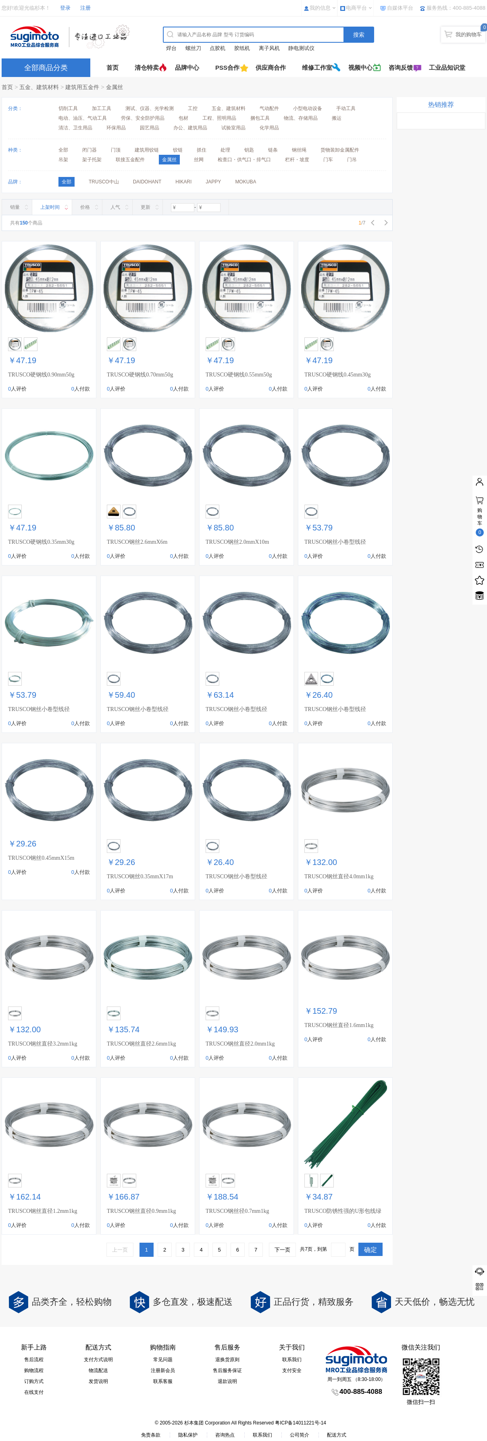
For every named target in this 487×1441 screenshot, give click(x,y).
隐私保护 (188, 1435)
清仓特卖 (147, 67)
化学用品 (269, 128)
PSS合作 (227, 67)
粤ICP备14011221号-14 (300, 1423)
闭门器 (89, 150)
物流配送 (98, 1370)
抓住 (201, 150)
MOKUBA (245, 182)
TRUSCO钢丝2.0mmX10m (237, 542)
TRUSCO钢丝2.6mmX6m (137, 542)
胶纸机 (242, 48)
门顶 (116, 150)
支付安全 (292, 1370)
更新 (145, 207)
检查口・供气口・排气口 (244, 159)
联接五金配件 (130, 159)
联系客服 (163, 1381)
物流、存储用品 (301, 118)
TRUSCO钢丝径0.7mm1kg (237, 1211)
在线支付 (34, 1392)
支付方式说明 (98, 1359)
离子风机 (269, 48)
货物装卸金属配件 (340, 150)
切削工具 (68, 108)
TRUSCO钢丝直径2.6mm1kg (141, 1044)
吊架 (63, 159)
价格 (85, 207)
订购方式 (34, 1381)
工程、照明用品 (219, 118)
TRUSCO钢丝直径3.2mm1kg (42, 1044)
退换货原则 (227, 1359)
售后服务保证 (227, 1370)
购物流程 (34, 1370)
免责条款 (150, 1435)
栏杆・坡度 (297, 159)
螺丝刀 (193, 48)
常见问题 (163, 1359)
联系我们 (292, 1359)
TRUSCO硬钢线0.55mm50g (239, 375)
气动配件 (269, 108)
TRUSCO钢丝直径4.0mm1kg (339, 876)
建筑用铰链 (147, 150)
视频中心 (360, 67)
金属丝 (114, 87)
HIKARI (183, 182)
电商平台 (356, 8)
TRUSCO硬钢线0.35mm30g (41, 542)
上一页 (120, 1250)
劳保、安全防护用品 (142, 118)
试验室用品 (233, 128)
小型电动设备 (307, 108)
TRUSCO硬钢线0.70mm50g (140, 375)
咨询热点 (225, 1435)
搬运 (336, 118)
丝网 (199, 159)
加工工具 (101, 108)
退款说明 (227, 1381)
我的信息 (320, 8)
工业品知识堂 (447, 67)
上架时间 (50, 207)
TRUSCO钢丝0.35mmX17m (140, 876)
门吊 (352, 159)
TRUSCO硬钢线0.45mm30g (337, 375)
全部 (63, 150)
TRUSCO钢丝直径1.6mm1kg (339, 1025)
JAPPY (213, 182)
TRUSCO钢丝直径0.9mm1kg (141, 1211)
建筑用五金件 (82, 87)
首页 (112, 67)
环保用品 (116, 128)
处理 (225, 150)
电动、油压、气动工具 (82, 118)
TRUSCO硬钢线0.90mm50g (41, 375)
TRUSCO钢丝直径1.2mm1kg (42, 1211)
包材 (183, 118)
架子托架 (92, 159)
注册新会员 (163, 1370)
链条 (273, 150)
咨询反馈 (401, 67)
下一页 (282, 1250)
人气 (115, 207)
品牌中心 (187, 67)
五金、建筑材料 (39, 87)
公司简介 (299, 1435)
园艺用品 (149, 128)
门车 (328, 159)
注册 (85, 8)
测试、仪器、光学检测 (149, 108)
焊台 (171, 48)
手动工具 (346, 108)
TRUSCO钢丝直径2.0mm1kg (240, 1044)
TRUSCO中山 (104, 182)
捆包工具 (260, 118)
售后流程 (34, 1359)
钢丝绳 (299, 150)
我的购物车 (469, 34)
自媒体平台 (400, 8)
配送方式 (336, 1435)
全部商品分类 (46, 68)
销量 (15, 207)
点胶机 (217, 48)
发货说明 (98, 1381)
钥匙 (249, 150)
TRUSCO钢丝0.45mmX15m (41, 858)
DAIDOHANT (147, 182)
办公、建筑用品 (190, 128)
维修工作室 (317, 67)
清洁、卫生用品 (75, 128)
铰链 (178, 150)
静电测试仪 (301, 48)
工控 (193, 108)
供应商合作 (271, 67)
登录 (65, 8)
